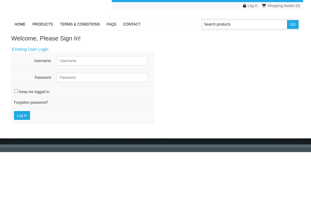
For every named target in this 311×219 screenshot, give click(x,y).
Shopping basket (281, 6)
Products (42, 24)
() (298, 6)
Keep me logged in (34, 92)
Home (20, 24)
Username (42, 61)
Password (43, 77)
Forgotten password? (31, 102)
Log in (253, 6)
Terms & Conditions (80, 24)
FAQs (111, 24)
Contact (131, 24)
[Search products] (245, 24)
